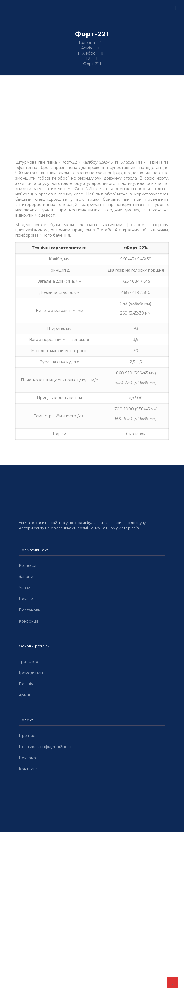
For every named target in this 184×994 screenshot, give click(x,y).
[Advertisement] (92, 873)
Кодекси (27, 565)
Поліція (26, 683)
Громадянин (31, 672)
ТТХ (87, 58)
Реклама (27, 757)
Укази (24, 587)
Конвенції (28, 621)
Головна (87, 42)
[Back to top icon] (172, 982)
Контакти (28, 769)
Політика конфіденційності (45, 746)
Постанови (30, 610)
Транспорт (29, 661)
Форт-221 (92, 63)
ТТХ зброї (86, 53)
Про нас (27, 735)
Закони (26, 576)
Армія (86, 47)
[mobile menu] (176, 8)
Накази (26, 598)
